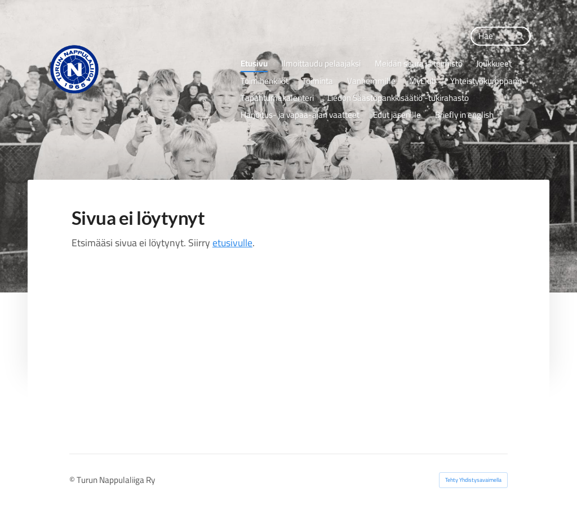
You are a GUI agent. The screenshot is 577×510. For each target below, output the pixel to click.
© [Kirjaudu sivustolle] (73, 480)
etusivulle (232, 242)
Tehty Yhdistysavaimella (473, 479)
